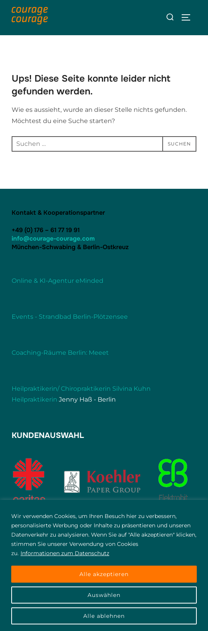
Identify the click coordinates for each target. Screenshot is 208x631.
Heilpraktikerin (34, 399)
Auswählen (104, 595)
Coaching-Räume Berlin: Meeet (60, 352)
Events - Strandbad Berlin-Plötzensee (70, 316)
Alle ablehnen (104, 615)
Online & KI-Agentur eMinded (57, 280)
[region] (104, 565)
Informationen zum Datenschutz (65, 553)
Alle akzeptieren (104, 574)
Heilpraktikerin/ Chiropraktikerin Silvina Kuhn (81, 388)
